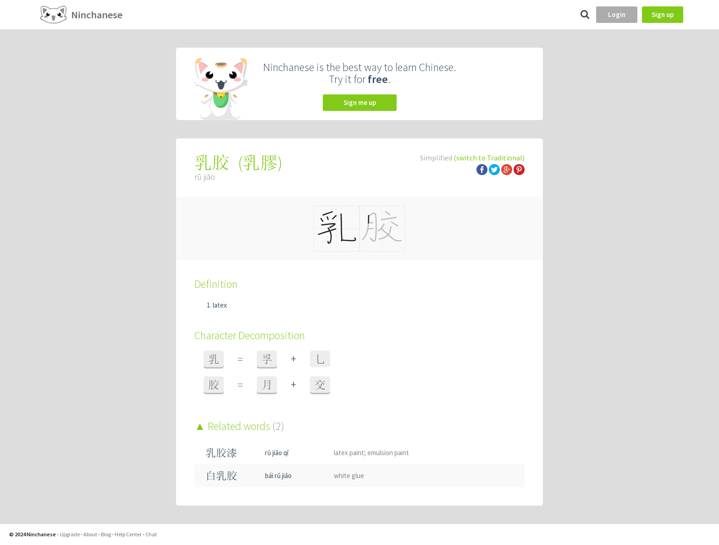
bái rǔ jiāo (278, 475)
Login (616, 14)
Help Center (128, 534)
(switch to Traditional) (489, 157)
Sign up (663, 14)
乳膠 (260, 162)
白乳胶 (221, 475)
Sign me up (359, 102)
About (90, 534)
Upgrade (70, 534)
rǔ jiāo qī (276, 452)
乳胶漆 (221, 452)
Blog (106, 534)
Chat (151, 534)
